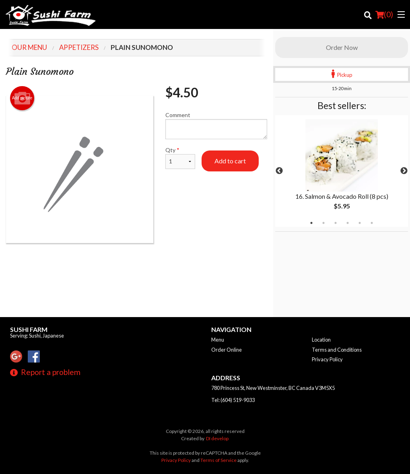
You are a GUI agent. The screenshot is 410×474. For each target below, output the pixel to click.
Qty (180, 157)
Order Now (342, 47)
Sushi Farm (28, 329)
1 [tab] (311, 223)
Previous (279, 171)
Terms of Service (218, 460)
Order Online (226, 349)
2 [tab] (323, 223)
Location (321, 339)
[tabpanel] (341, 171)
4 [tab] (348, 223)
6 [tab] (372, 223)
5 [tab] (360, 223)
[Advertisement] (136, 269)
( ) (384, 14)
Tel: (233, 400)
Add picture (22, 98)
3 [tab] (336, 223)
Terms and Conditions (337, 349)
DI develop (217, 438)
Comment (216, 125)
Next (404, 171)
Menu (217, 339)
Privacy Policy (327, 359)
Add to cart (230, 161)
